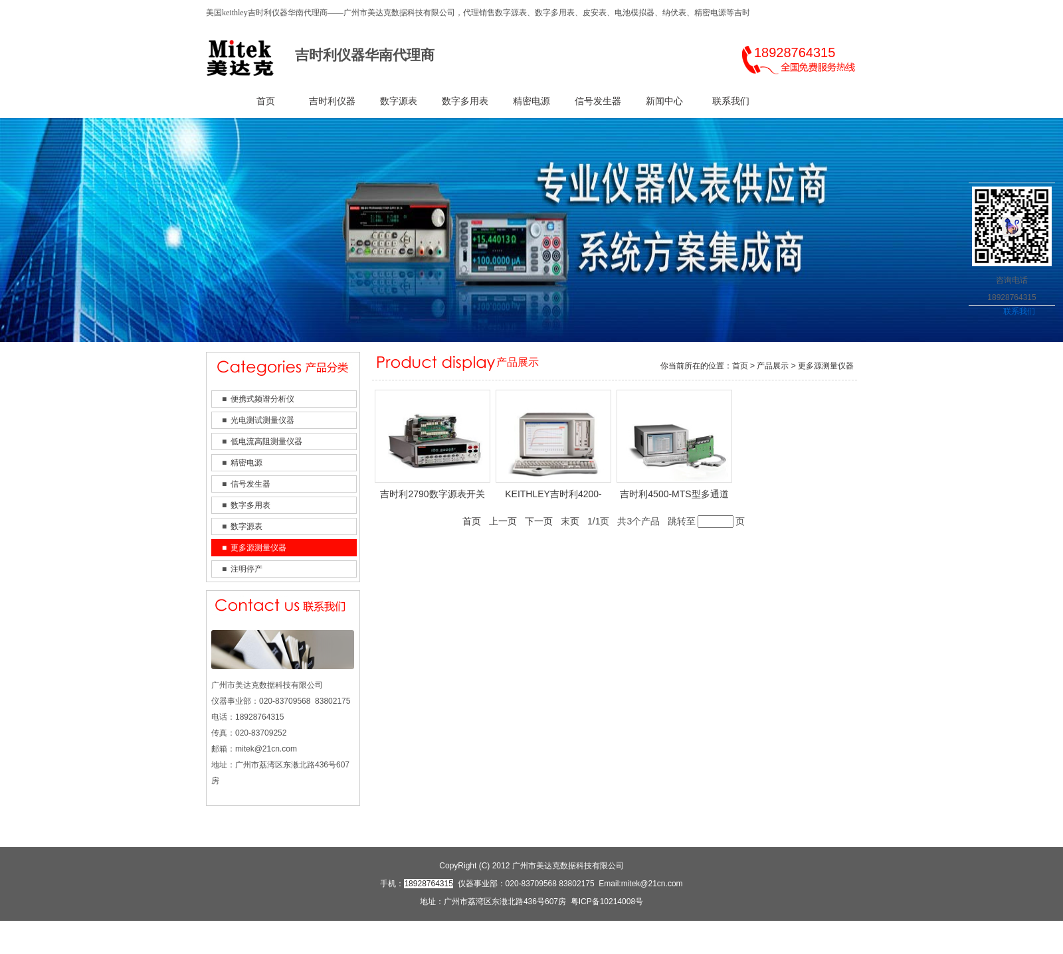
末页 (570, 521)
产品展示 (773, 365)
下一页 (539, 521)
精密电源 (531, 101)
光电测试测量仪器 (262, 420)
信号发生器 (598, 101)
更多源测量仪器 (258, 547)
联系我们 (730, 101)
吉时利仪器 (332, 101)
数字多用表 (465, 101)
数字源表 (398, 101)
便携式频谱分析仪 (262, 399)
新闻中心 (664, 101)
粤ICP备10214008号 (607, 901)
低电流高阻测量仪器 (266, 441)
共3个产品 (638, 521)
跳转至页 (706, 521)
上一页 (503, 521)
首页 (265, 101)
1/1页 (598, 521)
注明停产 (246, 569)
